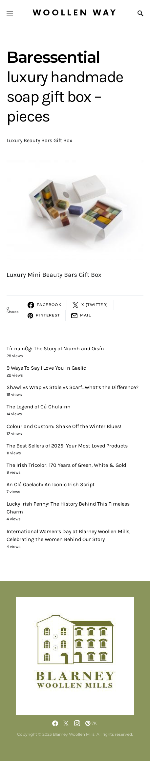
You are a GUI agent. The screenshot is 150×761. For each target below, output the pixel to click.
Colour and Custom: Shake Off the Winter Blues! (64, 426)
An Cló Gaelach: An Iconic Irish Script (51, 484)
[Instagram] (77, 723)
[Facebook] (55, 723)
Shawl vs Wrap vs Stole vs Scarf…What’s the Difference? (73, 387)
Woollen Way (75, 13)
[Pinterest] (91, 723)
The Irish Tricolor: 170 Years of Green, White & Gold (66, 465)
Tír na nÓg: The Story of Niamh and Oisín (55, 348)
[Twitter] (66, 723)
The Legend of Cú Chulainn (39, 406)
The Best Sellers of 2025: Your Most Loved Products (67, 446)
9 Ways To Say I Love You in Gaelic (46, 368)
